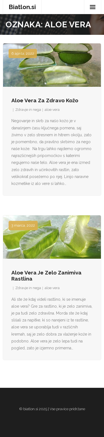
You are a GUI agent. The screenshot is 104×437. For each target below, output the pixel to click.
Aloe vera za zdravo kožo (44, 100)
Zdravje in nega (28, 110)
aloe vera (52, 110)
